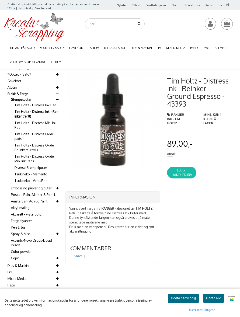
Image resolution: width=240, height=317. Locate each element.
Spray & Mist (20, 234)
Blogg (175, 5)
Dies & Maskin (18, 266)
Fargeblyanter (21, 221)
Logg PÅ (224, 5)
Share (78, 256)
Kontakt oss (192, 5)
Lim (10, 272)
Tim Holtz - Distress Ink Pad (35, 105)
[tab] (113, 197)
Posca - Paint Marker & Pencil (33, 195)
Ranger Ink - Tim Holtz (175, 119)
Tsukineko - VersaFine (30, 181)
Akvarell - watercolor (27, 214)
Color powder (21, 252)
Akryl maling (20, 208)
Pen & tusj (18, 227)
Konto (209, 5)
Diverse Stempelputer (30, 168)
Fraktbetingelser (156, 5)
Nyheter (121, 5)
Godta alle (213, 298)
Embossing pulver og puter (31, 188)
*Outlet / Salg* (19, 74)
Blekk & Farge (17, 94)
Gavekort (14, 81)
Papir (11, 285)
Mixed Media (16, 279)
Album (12, 87)
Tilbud (136, 5)
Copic (15, 258)
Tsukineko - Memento (30, 174)
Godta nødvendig (183, 298)
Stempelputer (21, 99)
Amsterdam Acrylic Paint (29, 201)
